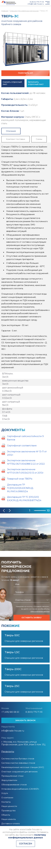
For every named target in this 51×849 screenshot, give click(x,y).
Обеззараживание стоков (14, 784)
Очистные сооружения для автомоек (19, 771)
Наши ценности (9, 806)
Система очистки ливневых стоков (18, 763)
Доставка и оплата (10, 823)
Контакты (6, 802)
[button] (4, 510)
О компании (7, 797)
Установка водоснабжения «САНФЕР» (20, 789)
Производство (8, 810)
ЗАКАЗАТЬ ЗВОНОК (25, 720)
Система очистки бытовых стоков (17, 758)
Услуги (4, 793)
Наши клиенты (8, 819)
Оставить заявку (31, 617)
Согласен (25, 843)
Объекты (5, 815)
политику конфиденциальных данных (27, 836)
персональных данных (40, 611)
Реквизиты (7, 751)
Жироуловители (9, 780)
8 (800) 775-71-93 (37, 2)
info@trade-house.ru (36, 4)
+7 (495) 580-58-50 (10, 712)
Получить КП (25, 73)
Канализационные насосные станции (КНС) (22, 767)
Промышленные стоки (12, 776)
